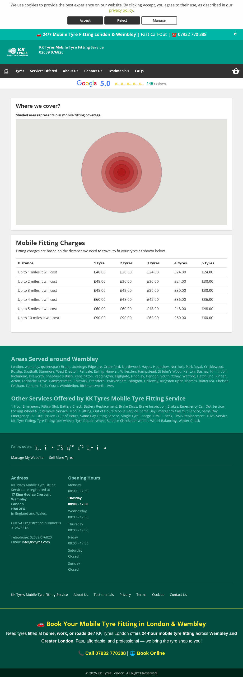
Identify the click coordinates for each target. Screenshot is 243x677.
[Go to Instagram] (49, 446)
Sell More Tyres (61, 456)
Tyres (19, 70)
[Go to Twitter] (60, 446)
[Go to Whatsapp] (81, 446)
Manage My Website (27, 456)
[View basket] (235, 70)
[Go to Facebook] (38, 446)
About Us (70, 70)
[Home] (6, 70)
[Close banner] (237, 32)
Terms (141, 593)
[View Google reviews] (121, 82)
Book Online (151, 652)
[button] (121, 167)
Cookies (158, 593)
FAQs (139, 70)
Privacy (125, 593)
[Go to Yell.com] (90, 446)
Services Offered (43, 70)
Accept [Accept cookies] (85, 19)
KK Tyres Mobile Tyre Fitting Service (39, 593)
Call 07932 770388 (105, 652)
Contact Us (93, 70)
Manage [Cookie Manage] (159, 19)
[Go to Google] (71, 446)
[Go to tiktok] (101, 446)
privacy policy (121, 10)
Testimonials (118, 70)
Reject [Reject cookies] (122, 19)
